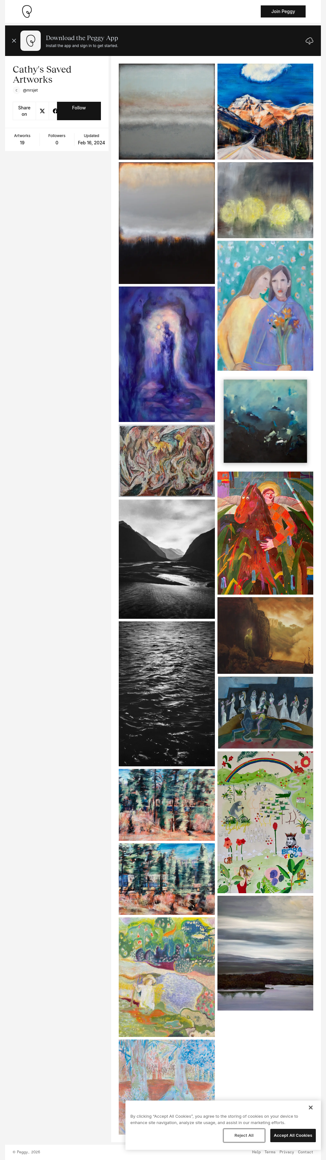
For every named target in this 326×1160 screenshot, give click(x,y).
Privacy (287, 1152)
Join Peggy (283, 11)
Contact (305, 1152)
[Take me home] (26, 11)
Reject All (243, 1135)
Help (256, 1152)
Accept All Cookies (293, 1135)
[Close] (311, 1108)
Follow (79, 107)
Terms (270, 1152)
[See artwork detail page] (167, 112)
